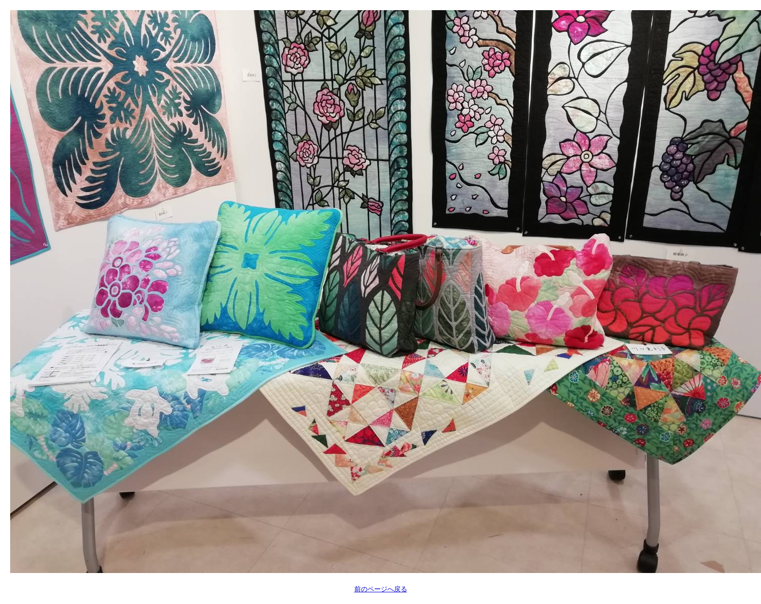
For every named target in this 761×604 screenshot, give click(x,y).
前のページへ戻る (380, 589)
